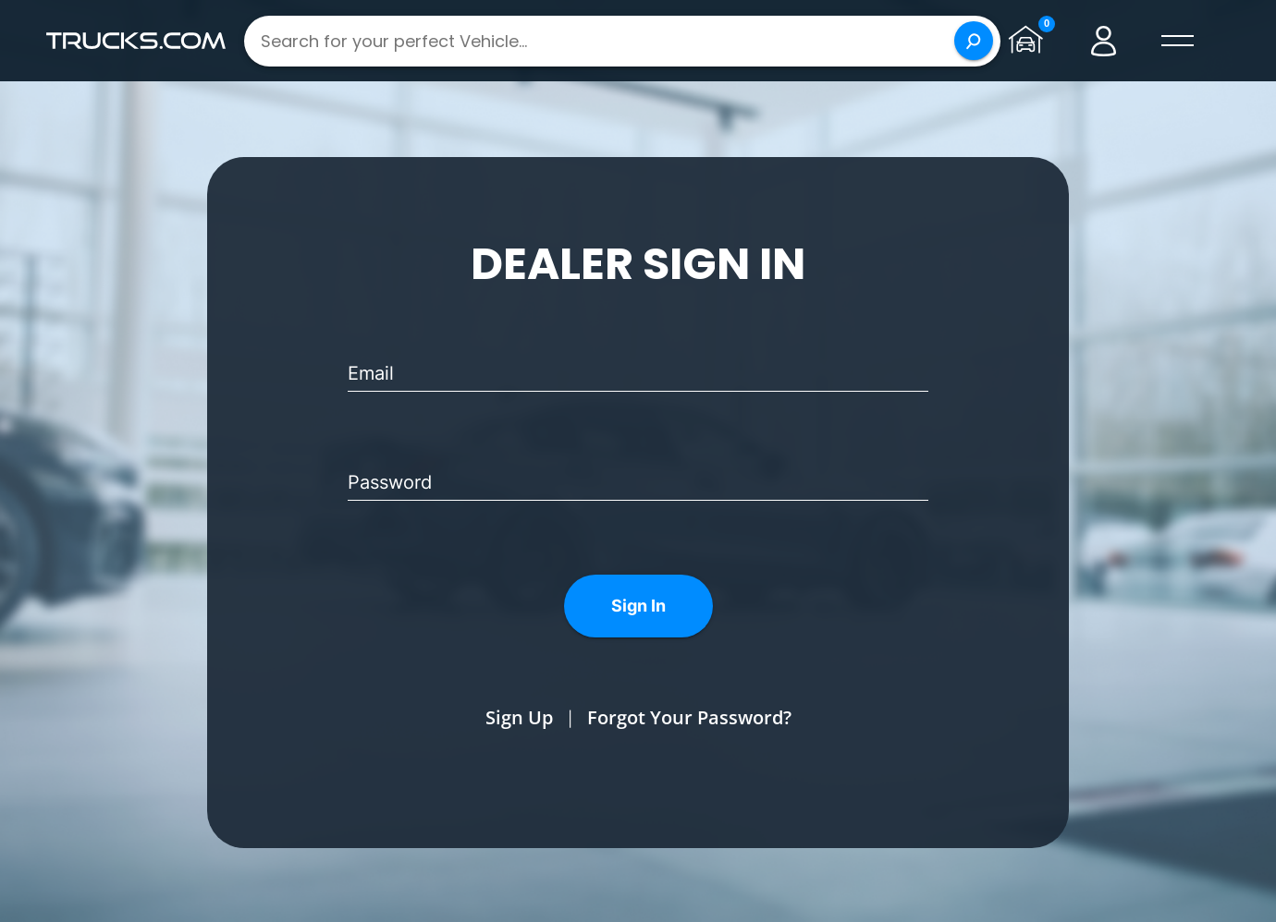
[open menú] (1178, 40)
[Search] (973, 40)
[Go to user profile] (1104, 40)
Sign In (638, 605)
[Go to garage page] (1030, 40)
